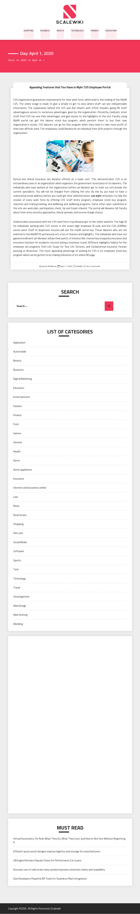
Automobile (19, 352)
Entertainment (21, 397)
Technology (77, 30)
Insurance (18, 479)
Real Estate (20, 515)
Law (15, 497)
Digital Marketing (22, 379)
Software (18, 551)
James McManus (49, 266)
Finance (94, 30)
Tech (16, 570)
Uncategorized (21, 597)
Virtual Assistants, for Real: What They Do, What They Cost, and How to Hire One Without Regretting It (69, 840)
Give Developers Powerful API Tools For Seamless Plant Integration (50, 879)
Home (16, 461)
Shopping (29, 30)
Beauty (17, 361)
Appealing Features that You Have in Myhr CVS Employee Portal (70, 87)
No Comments (93, 266)
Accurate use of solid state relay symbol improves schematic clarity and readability (59, 870)
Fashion (17, 406)
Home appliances (22, 470)
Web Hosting (20, 615)
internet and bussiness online (29, 488)
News (16, 506)
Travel (16, 588)
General (17, 442)
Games (17, 433)
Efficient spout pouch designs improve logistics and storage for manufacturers (56, 851)
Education (110, 30)
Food (16, 424)
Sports (17, 560)
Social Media (20, 542)
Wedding (18, 624)
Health (60, 30)
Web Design (19, 606)
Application (19, 343)
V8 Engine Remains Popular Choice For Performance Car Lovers (47, 861)
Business (45, 30)
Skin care (18, 533)
